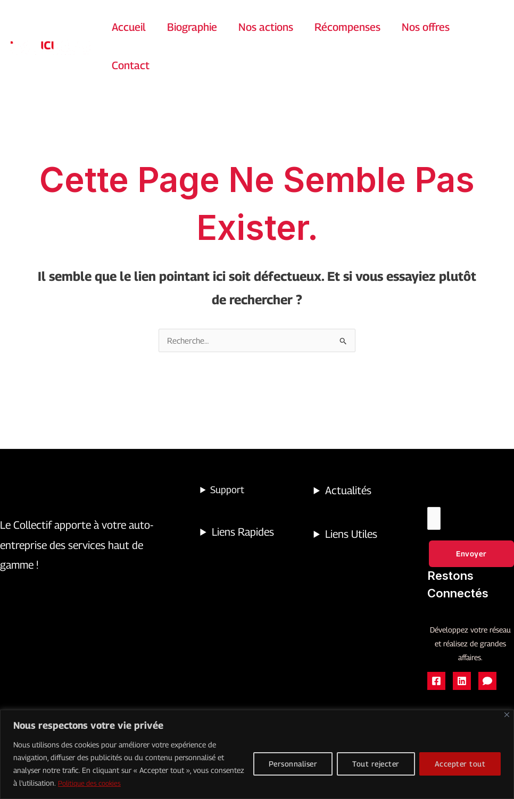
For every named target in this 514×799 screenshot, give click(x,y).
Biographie (192, 27)
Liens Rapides (243, 532)
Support (227, 490)
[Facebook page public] (436, 683)
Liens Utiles (351, 534)
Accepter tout (460, 764)
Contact (131, 65)
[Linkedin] (462, 683)
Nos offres (426, 27)
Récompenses (347, 27)
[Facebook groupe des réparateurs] (487, 683)
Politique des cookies (92, 783)
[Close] (506, 715)
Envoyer (471, 555)
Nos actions (265, 27)
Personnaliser (293, 764)
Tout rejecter (376, 764)
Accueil (129, 27)
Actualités (348, 491)
